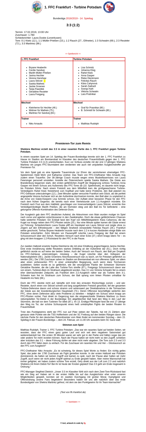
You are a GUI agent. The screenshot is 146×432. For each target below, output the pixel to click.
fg (84, 423)
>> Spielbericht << (73, 54)
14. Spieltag (86, 18)
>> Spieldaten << (73, 402)
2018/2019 (71, 18)
